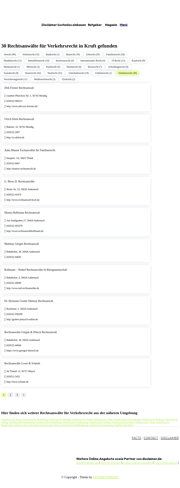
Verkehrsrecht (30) (127, 73)
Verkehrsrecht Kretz (11, 419)
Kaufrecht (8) (138, 60)
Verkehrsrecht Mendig (59, 419)
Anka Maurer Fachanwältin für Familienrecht (29, 150)
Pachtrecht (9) (53, 67)
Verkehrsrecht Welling (152, 419)
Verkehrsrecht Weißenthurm (74, 425)
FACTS (136, 438)
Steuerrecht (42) (33, 73)
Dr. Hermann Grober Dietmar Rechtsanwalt (28, 301)
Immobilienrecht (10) (38, 60)
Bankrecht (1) (53, 54)
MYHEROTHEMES (106, 477)
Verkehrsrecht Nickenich (34, 419)
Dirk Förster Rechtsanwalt (19, 87)
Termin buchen (111, 463)
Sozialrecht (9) (11, 73)
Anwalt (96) (10, 54)
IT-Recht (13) (118, 60)
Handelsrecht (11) (12, 60)
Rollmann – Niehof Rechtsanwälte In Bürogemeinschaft (35, 269)
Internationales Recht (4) (93, 60)
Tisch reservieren (165, 463)
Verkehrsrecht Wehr (48, 425)
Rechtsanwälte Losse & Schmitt (22, 363)
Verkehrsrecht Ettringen (100, 425)
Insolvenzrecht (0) (65, 60)
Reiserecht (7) (95, 67)
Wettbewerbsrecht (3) (44, 79)
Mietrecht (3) (33, 67)
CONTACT (151, 438)
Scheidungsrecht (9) (118, 67)
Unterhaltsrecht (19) (79, 73)
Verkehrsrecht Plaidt (82, 419)
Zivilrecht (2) (68, 79)
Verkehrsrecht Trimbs (99, 422)
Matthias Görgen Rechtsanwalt (21, 243)
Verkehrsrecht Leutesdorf (25, 425)
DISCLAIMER (170, 438)
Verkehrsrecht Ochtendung (126, 419)
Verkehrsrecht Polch (124, 425)
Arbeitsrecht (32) (30, 54)
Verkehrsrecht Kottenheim (48, 422)
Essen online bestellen (137, 463)
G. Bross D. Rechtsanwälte (19, 181)
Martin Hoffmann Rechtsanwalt (22, 212)
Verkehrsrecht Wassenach (21, 422)
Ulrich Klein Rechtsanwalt (19, 119)
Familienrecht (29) (115, 54)
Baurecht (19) (73, 54)
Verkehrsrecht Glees (144, 422)
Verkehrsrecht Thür (102, 419)
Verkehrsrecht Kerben (122, 422)
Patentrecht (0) (74, 67)
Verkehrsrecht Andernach (75, 422)
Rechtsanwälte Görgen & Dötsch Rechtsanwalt (30, 332)
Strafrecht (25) (54, 73)
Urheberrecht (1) (103, 73)
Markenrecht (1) (12, 67)
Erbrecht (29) (93, 54)
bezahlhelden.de (87, 463)
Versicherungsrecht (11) (15, 79)
